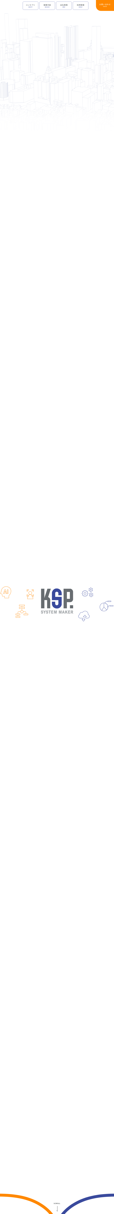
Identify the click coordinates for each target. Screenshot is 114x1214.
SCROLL (57, 1203)
